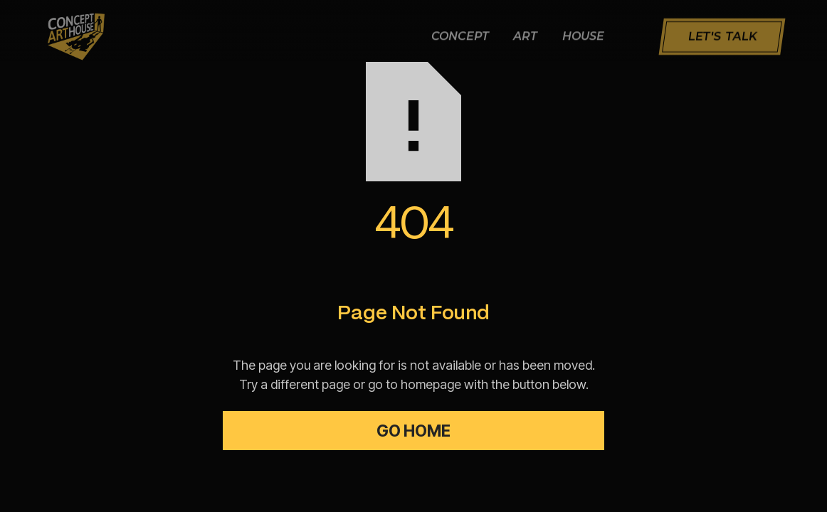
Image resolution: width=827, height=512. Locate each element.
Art (525, 37)
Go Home (413, 430)
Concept (460, 37)
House (583, 37)
